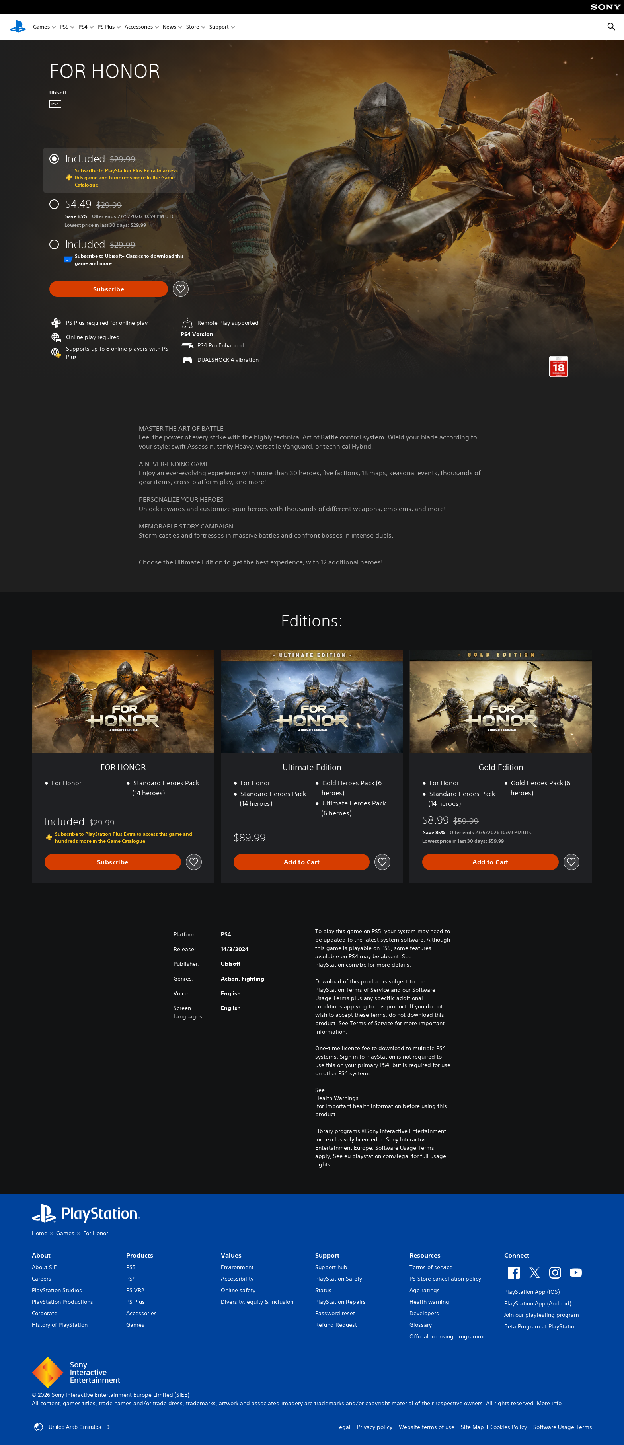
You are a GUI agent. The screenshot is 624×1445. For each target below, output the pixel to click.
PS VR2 (135, 1290)
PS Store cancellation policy (445, 1278)
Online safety (238, 1290)
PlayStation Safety (338, 1278)
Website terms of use (426, 1427)
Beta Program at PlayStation (540, 1326)
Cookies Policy (508, 1427)
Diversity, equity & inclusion (257, 1301)
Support (219, 27)
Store (192, 27)
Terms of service (431, 1267)
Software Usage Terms (562, 1427)
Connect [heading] (516, 1255)
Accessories (139, 27)
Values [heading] (231, 1255)
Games (41, 27)
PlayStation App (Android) (537, 1303)
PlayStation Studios (57, 1290)
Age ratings (425, 1290)
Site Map (472, 1427)
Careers (41, 1278)
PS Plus (106, 27)
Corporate (44, 1313)
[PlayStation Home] (18, 27)
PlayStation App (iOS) (532, 1291)
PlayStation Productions (62, 1301)
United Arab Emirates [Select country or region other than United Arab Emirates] (72, 1427)
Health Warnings (337, 1098)
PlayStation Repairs (340, 1301)
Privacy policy (374, 1427)
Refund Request (336, 1324)
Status (323, 1290)
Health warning (429, 1301)
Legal (343, 1427)
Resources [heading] (425, 1255)
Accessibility (237, 1278)
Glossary (421, 1324)
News (169, 27)
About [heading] (41, 1255)
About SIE (44, 1267)
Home (39, 1233)
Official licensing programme (448, 1336)
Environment (237, 1267)
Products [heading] (139, 1255)
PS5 (64, 27)
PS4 (83, 27)
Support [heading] (327, 1255)
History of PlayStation (60, 1324)
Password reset (335, 1313)
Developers (424, 1313)
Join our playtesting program (541, 1314)
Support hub (331, 1267)
